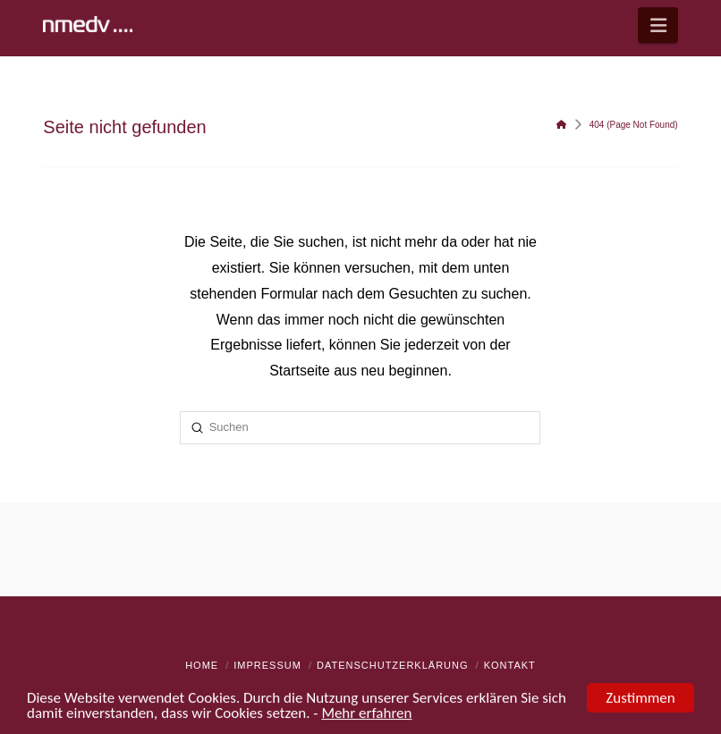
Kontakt (510, 665)
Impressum (267, 665)
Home (201, 665)
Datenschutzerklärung (393, 665)
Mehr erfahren (366, 714)
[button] (657, 25)
